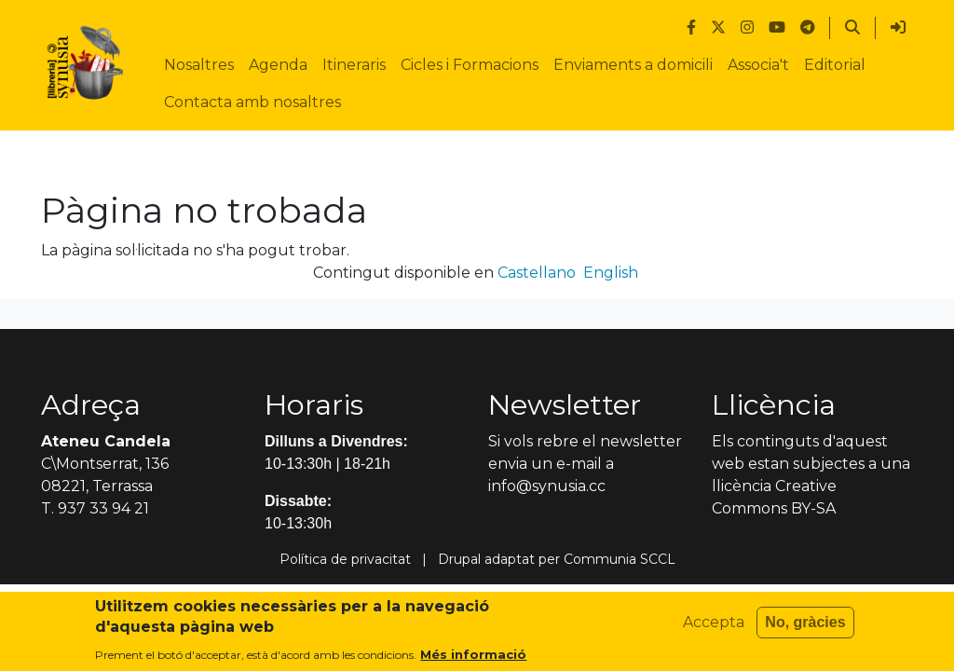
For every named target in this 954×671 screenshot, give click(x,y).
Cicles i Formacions (469, 65)
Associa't (758, 65)
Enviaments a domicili (633, 65)
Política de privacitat (345, 559)
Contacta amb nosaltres (252, 102)
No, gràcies (805, 629)
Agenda (278, 65)
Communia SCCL (619, 559)
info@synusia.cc (547, 486)
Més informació (473, 659)
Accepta (713, 628)
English (610, 272)
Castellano (536, 272)
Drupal (459, 559)
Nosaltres (199, 65)
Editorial (834, 65)
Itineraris (354, 65)
